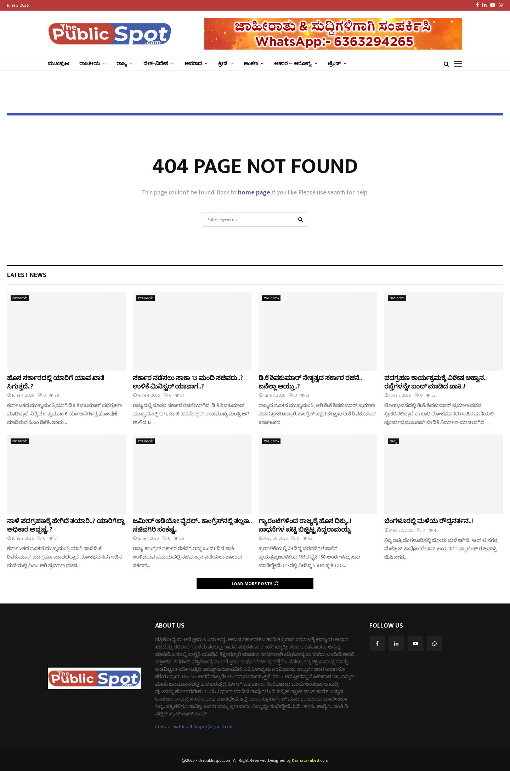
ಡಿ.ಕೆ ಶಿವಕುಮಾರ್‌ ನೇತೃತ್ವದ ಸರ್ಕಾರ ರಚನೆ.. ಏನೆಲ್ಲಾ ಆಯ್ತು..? (310, 382)
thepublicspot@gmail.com (206, 726)
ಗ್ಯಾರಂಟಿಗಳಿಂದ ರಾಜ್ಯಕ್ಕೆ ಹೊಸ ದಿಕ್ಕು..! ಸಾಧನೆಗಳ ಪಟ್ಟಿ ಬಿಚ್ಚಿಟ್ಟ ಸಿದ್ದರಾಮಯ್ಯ (305, 525)
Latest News (26, 275)
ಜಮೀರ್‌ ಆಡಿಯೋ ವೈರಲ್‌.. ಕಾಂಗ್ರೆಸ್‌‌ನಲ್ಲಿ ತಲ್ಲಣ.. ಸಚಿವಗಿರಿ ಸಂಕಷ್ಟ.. (192, 525)
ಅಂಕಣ (251, 63)
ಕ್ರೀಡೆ (222, 63)
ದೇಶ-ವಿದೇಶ (155, 63)
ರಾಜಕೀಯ (89, 63)
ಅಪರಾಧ (193, 63)
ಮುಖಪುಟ (58, 63)
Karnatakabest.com (310, 760)
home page (254, 192)
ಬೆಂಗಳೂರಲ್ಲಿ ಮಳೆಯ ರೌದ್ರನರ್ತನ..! (428, 521)
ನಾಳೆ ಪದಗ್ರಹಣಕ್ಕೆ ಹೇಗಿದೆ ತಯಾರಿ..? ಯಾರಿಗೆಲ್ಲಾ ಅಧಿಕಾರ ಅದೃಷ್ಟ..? (66, 525)
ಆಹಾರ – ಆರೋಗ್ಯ (293, 63)
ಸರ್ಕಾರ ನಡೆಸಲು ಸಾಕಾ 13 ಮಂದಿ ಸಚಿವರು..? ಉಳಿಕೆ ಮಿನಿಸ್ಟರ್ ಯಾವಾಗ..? (188, 382)
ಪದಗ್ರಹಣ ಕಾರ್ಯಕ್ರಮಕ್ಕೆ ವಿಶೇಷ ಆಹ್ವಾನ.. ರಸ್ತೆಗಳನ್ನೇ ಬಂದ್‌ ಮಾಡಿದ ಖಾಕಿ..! (435, 382)
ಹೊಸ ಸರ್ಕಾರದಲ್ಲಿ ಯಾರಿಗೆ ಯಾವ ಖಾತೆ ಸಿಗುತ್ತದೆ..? (55, 382)
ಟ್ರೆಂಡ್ (334, 63)
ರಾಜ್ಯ (122, 63)
